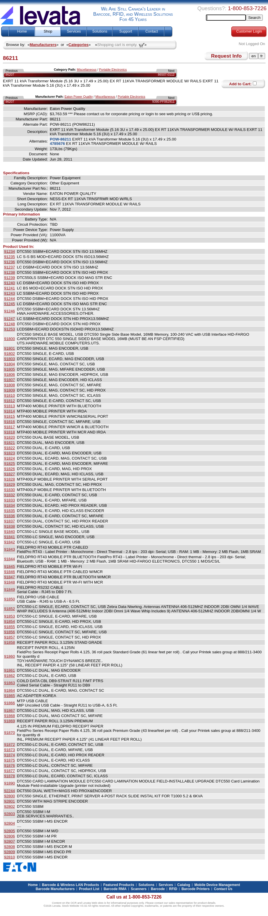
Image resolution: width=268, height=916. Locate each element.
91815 (9, 416)
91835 (9, 510)
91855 (9, 627)
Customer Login (249, 31)
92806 (9, 836)
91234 (9, 251)
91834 (9, 505)
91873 (9, 750)
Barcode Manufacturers (55, 889)
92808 (9, 846)
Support (125, 31)
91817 (9, 427)
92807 (9, 841)
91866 (9, 703)
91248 (9, 324)
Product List (89, 889)
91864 (9, 690)
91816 (9, 421)
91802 (9, 353)
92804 (9, 823)
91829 (9, 484)
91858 (9, 642)
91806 (9, 374)
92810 (9, 857)
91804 (9, 364)
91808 (9, 385)
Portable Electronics (113, 69)
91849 (9, 589)
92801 (9, 801)
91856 (9, 632)
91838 (9, 526)
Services (74, 31)
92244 (9, 791)
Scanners (139, 889)
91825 (9, 463)
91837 (9, 521)
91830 (9, 490)
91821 (9, 442)
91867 (9, 710)
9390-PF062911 (163, 101)
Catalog (183, 885)
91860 (9, 656)
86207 (10, 74)
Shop (48, 31)
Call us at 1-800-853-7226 (133, 896)
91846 (9, 572)
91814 (9, 411)
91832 (9, 495)
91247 (9, 318)
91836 (9, 516)
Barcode (158, 889)
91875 (9, 760)
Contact (151, 31)
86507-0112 (166, 74)
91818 (9, 432)
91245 (9, 304)
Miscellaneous (87, 69)
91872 (9, 744)
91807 (9, 380)
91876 (9, 765)
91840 (9, 531)
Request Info (226, 56)
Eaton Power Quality (78, 96)
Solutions (99, 31)
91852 (9, 608)
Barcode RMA (115, 889)
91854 (9, 621)
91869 (9, 721)
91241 (9, 288)
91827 (9, 474)
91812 (9, 401)
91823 (9, 453)
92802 (9, 806)
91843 (9, 549)
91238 (9, 272)
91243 (9, 293)
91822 (9, 448)
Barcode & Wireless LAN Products (70, 885)
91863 (9, 683)
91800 (9, 339)
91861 (9, 670)
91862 (9, 675)
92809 (9, 852)
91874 (9, 755)
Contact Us (223, 889)
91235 (9, 257)
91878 (9, 776)
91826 (9, 469)
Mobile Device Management (217, 885)
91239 (9, 277)
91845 (9, 566)
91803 (9, 359)
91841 (9, 537)
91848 (9, 582)
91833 (9, 500)
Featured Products (118, 885)
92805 (9, 831)
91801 (9, 348)
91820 (9, 437)
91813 (9, 406)
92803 (9, 814)
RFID (173, 889)
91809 (9, 390)
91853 (9, 616)
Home (22, 31)
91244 (9, 298)
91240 (9, 283)
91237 (9, 267)
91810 (9, 395)
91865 (9, 695)
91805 (9, 369)
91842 (9, 542)
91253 (9, 329)
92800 (9, 796)
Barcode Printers (195, 889)
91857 (9, 637)
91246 (9, 311)
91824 (9, 458)
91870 (9, 732)
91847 (9, 577)
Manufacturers (43, 44)
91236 (9, 262)
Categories (78, 44)
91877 (9, 771)
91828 (9, 479)
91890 (9, 783)
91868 (9, 716)
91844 (9, 559)
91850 (9, 599)
